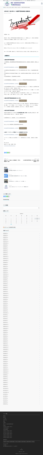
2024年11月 (5, 258)
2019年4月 (5, 361)
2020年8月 (5, 332)
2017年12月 (5, 388)
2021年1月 (5, 322)
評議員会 (4, 425)
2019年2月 (5, 365)
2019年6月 (5, 357)
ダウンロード (23, 67)
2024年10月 (5, 260)
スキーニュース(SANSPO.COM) (9, 227)
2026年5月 (5, 235)
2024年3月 (5, 270)
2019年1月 (5, 367)
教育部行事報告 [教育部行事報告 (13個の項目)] (12, 441)
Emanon (26, 453)
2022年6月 (5, 301)
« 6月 (11, 224)
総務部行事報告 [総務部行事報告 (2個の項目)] (29, 441)
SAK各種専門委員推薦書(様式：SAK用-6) (11, 134)
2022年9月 (5, 299)
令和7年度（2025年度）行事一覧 (7, 437)
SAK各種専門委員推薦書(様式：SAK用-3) (11, 100)
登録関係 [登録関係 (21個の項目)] (19, 441)
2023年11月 (5, 274)
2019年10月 (5, 349)
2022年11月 (5, 295)
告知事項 (10, 13)
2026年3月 (5, 237)
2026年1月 (5, 239)
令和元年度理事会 (5, 429)
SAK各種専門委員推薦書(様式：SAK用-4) (11, 121)
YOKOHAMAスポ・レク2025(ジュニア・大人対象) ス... (17, 181)
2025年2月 (5, 252)
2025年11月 (5, 241)
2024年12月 (5, 256)
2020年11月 (5, 326)
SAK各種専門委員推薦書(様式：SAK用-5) (11, 128)
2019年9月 (5, 351)
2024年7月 (5, 266)
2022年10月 (5, 297)
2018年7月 (5, 378)
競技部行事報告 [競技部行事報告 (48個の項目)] (24, 441)
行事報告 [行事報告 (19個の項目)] (33, 441)
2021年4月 (5, 318)
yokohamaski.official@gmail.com (9, 145)
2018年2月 (5, 384)
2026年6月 (5, 233)
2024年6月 (5, 268)
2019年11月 (5, 347)
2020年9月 (5, 330)
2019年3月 (5, 363)
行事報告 (4, 422)
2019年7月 (5, 355)
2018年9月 (5, 374)
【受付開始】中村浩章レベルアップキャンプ (15, 170)
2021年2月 (5, 320)
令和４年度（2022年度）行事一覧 (7, 433)
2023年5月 (5, 283)
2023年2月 (5, 289)
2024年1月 (5, 272)
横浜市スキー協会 (18, 453)
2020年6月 (5, 336)
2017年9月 (5, 394)
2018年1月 (5, 386)
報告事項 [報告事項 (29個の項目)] (8, 441)
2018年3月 (5, 382)
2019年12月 (5, 345)
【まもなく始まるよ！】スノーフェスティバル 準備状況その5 (18, 186)
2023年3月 (5, 287)
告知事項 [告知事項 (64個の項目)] (5, 441)
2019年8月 (5, 353)
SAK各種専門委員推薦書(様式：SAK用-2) (11, 83)
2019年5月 (5, 359)
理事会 (4, 421)
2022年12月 (5, 293)
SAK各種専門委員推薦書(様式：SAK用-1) (11, 67)
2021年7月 (5, 316)
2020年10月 (5, 328)
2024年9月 (5, 262)
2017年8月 (5, 396)
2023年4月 (5, 285)
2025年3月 (5, 250)
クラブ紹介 (4, 418)
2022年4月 (5, 305)
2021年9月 (5, 314)
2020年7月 (5, 334)
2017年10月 (6, 392)
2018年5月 (5, 380)
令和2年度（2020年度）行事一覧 (7, 430)
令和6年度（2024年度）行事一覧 (7, 436)
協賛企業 (4, 417)
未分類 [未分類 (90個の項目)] (16, 441)
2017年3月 (5, 398)
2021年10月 (5, 312)
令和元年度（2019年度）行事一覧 (7, 426)
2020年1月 (5, 343)
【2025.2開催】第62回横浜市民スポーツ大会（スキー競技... (18, 175)
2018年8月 (5, 376)
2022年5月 (5, 303)
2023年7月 (5, 281)
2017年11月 (5, 390)
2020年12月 (5, 324)
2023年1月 (5, 291)
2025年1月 (5, 254)
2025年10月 (5, 243)
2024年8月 (5, 264)
